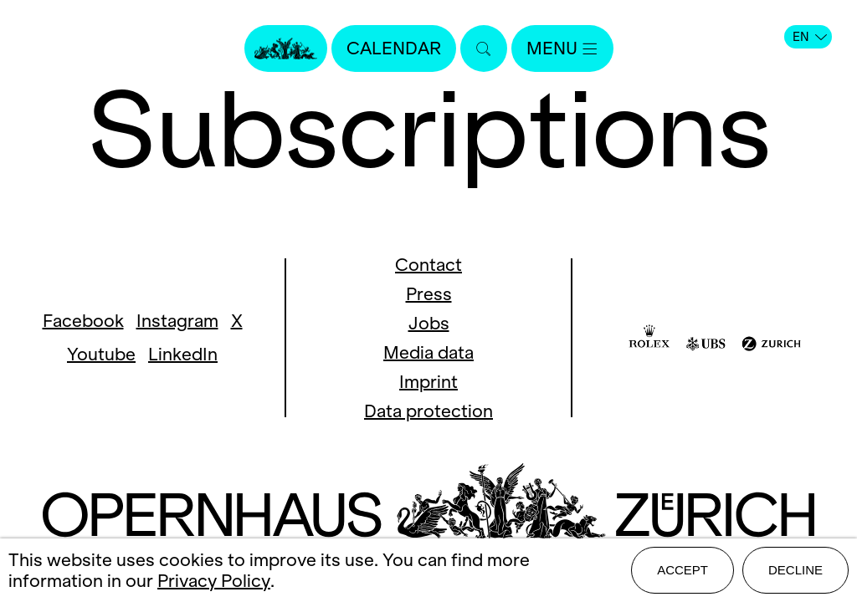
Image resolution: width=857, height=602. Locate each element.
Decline (795, 570)
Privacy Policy (213, 580)
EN (810, 36)
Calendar (393, 48)
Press (429, 294)
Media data (428, 352)
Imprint (428, 381)
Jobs (428, 323)
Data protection (428, 411)
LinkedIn (183, 354)
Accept (682, 570)
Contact (428, 264)
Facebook (83, 320)
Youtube (101, 354)
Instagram (177, 320)
